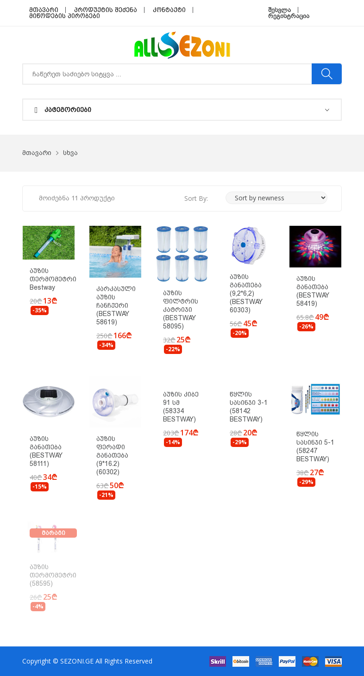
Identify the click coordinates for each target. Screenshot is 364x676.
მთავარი (43, 9)
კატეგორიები (63, 110)
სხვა (70, 153)
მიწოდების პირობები (64, 15)
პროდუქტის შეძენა (105, 9)
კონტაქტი (169, 9)
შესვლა (279, 10)
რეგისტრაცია (288, 16)
